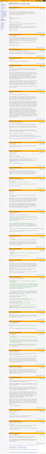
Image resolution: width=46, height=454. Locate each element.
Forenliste (2, 22)
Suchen (21, 5)
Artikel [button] (28, 0)
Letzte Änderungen (3, 20)
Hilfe (1, 27)
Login (44, 0)
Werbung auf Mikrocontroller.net (32, 452)
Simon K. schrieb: (12, 154)
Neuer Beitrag (18, 5)
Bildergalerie (2, 26)
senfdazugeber (15, 411)
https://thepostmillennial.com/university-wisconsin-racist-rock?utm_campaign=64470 (25, 136)
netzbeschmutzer (15, 351)
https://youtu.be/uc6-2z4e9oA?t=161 (15, 163)
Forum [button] (32, 0)
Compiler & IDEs (2, 7)
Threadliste (2, 23)
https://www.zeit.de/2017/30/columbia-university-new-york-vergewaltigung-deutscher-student (26, 228)
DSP (1, 6)
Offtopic (1, 17)
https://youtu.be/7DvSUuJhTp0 (14, 185)
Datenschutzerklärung (18, 452)
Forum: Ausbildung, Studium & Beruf (13, 2)
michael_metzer (21, 179)
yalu (13, 434)
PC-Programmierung (3, 14)
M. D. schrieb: (12, 252)
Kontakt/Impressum (12, 452)
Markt (1, 9)
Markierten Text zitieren (39, 32)
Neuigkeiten (23, 0)
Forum (1, 2)
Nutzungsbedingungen (25, 452)
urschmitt (14, 334)
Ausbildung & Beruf (3, 16)
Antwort (44, 32)
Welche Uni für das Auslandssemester (14, 7)
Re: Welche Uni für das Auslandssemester (15, 34)
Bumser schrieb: (12, 181)
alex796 (14, 250)
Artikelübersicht (2, 19)
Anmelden (2, 28)
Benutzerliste (28, 5)
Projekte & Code (2, 8)
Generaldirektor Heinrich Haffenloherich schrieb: (18, 214)
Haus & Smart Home (3, 13)
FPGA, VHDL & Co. (3, 5)
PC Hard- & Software (3, 15)
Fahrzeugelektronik (3, 12)
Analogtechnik (2, 4)
